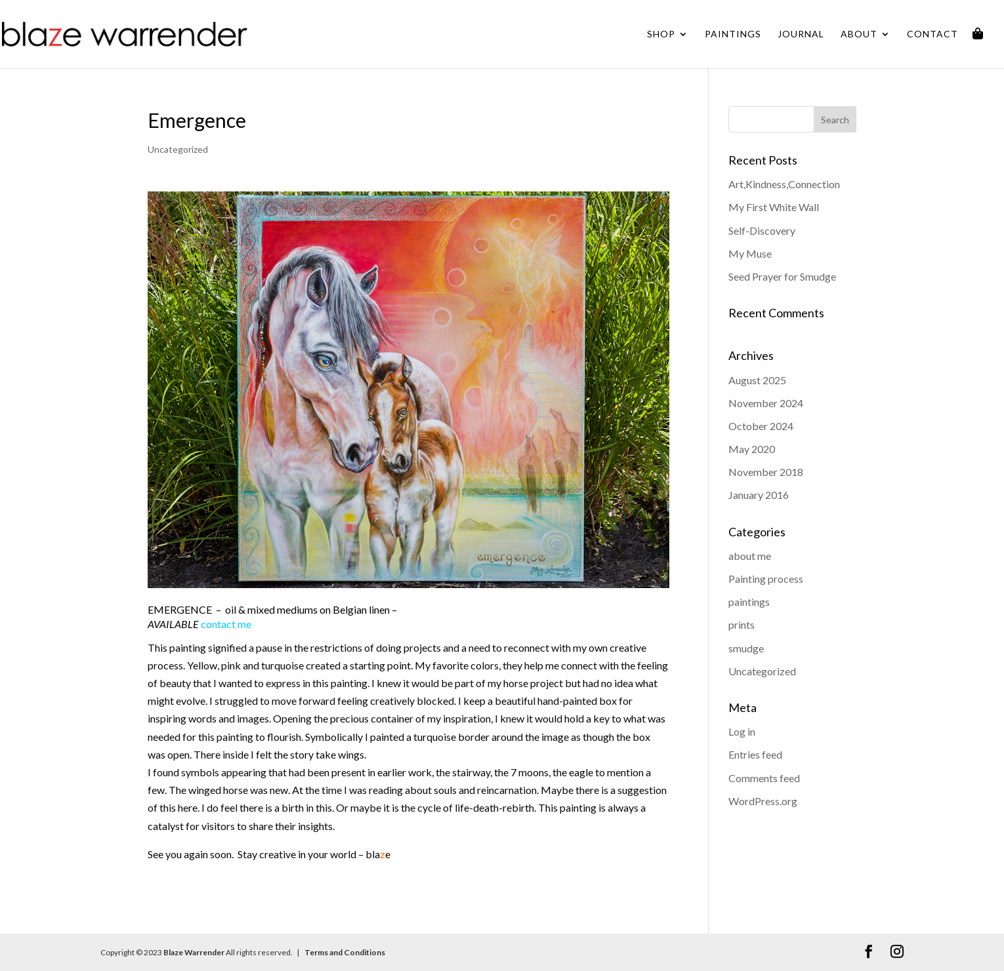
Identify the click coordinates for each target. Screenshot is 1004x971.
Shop (661, 34)
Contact (932, 34)
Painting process (765, 578)
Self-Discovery (761, 230)
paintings (749, 601)
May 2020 (751, 449)
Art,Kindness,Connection (784, 184)
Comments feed (764, 778)
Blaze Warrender (193, 952)
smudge (746, 648)
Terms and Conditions (344, 952)
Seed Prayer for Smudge (782, 276)
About (859, 34)
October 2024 (760, 426)
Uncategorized (178, 149)
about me (749, 555)
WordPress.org (762, 801)
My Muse (750, 253)
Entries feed (755, 754)
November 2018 (765, 472)
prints (741, 624)
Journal (801, 34)
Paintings (733, 34)
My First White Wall (773, 207)
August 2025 (757, 380)
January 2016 (758, 494)
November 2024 (765, 403)
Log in (741, 731)
